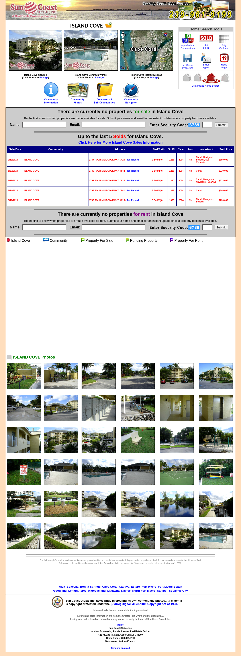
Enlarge (43, 77)
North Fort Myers (143, 590)
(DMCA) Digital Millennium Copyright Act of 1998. (144, 604)
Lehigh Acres (77, 590)
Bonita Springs (90, 586)
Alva (62, 586)
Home (121, 625)
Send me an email (120, 648)
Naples (126, 590)
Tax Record (133, 160)
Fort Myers (149, 586)
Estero (135, 586)
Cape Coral (110, 586)
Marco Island (97, 590)
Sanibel (162, 590)
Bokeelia (72, 586)
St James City (178, 590)
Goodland (60, 590)
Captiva (124, 586)
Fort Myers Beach (170, 586)
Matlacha (113, 590)
